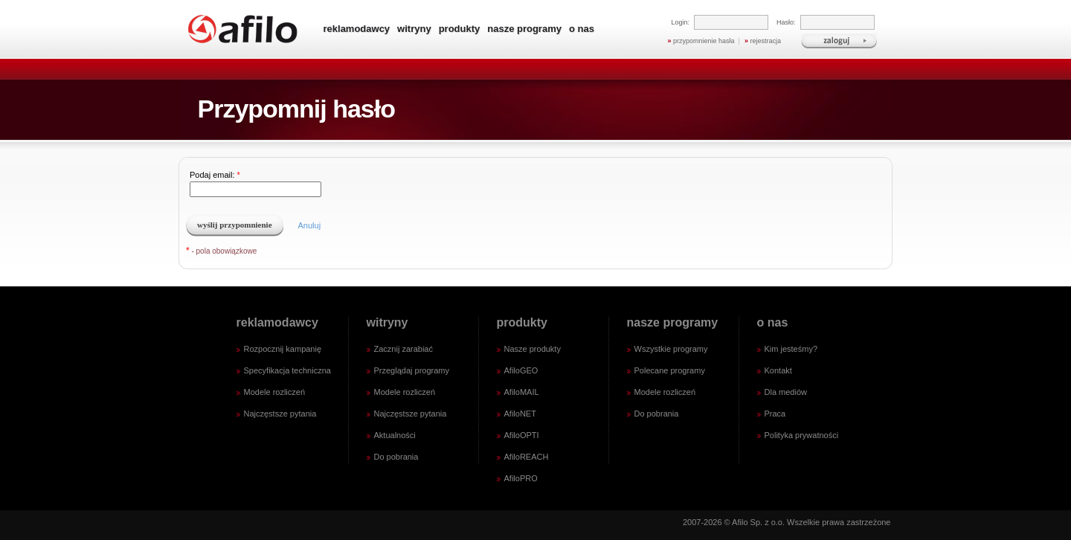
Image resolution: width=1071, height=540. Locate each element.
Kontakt (778, 370)
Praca (775, 413)
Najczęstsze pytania (280, 413)
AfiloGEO (521, 370)
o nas (581, 28)
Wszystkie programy (671, 348)
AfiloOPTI (521, 435)
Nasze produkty (532, 348)
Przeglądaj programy (412, 370)
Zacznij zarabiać (403, 348)
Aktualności (395, 435)
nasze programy (524, 28)
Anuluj (309, 225)
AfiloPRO (521, 478)
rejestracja (762, 41)
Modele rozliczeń (275, 392)
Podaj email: (265, 183)
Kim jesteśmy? (791, 348)
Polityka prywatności (802, 435)
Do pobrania (396, 456)
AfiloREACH (526, 456)
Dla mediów (786, 392)
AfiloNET (520, 413)
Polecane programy (669, 370)
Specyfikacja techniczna (287, 370)
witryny (414, 28)
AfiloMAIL (521, 392)
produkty (459, 28)
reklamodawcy (357, 28)
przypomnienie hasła (701, 41)
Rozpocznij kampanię (283, 348)
